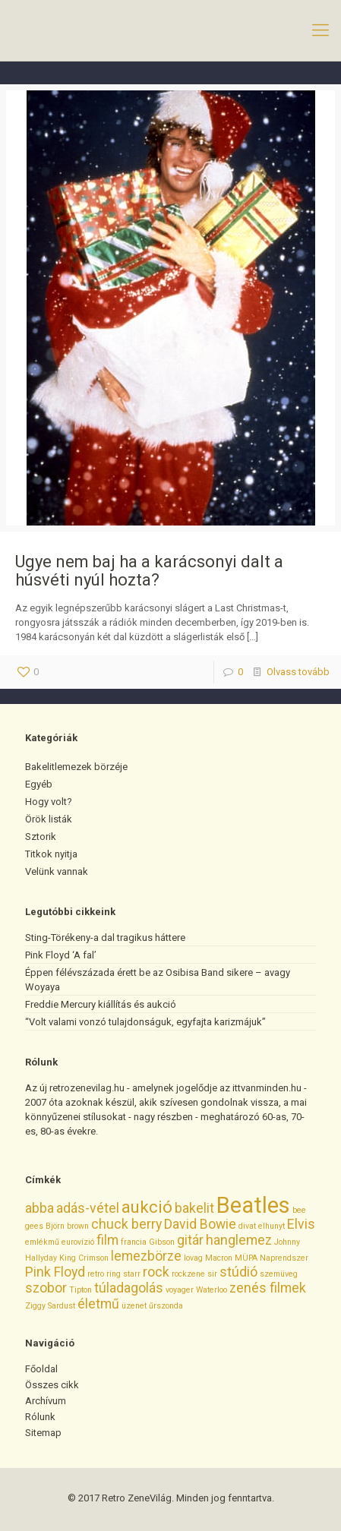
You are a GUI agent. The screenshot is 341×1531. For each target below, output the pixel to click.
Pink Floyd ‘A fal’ (60, 955)
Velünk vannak (56, 871)
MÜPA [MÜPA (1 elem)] (246, 1258)
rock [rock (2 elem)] (156, 1272)
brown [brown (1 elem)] (78, 1226)
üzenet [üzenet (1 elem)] (134, 1306)
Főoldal (41, 1369)
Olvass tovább (298, 671)
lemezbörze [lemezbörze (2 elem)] (146, 1256)
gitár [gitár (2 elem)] (190, 1240)
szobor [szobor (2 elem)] (46, 1288)
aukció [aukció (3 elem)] (147, 1207)
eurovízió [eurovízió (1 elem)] (78, 1242)
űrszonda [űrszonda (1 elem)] (166, 1306)
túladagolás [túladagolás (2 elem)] (128, 1288)
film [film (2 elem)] (107, 1240)
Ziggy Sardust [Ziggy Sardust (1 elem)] (50, 1306)
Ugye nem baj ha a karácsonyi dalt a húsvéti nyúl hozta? (149, 570)
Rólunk (40, 1416)
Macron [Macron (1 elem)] (218, 1258)
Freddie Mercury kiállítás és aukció (100, 1004)
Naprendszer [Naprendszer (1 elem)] (284, 1258)
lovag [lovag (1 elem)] (193, 1258)
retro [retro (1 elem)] (95, 1274)
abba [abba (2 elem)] (39, 1208)
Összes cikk (52, 1385)
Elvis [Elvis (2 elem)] (301, 1224)
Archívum (45, 1400)
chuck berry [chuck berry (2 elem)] (126, 1224)
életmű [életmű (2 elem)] (98, 1304)
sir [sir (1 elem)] (212, 1274)
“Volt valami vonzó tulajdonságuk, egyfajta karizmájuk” (145, 1022)
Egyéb (38, 784)
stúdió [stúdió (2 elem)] (238, 1272)
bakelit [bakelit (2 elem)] (194, 1208)
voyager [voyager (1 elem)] (180, 1290)
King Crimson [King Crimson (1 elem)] (84, 1258)
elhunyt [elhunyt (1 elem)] (271, 1226)
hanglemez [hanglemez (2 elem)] (239, 1240)
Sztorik (40, 836)
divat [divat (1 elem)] (247, 1226)
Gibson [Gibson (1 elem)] (162, 1242)
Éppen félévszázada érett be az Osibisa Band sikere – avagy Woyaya (157, 980)
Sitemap (43, 1432)
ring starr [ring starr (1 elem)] (123, 1274)
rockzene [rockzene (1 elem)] (188, 1274)
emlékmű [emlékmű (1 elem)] (42, 1242)
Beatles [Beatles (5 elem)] (253, 1205)
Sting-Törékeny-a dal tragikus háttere (105, 937)
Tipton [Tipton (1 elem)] (80, 1290)
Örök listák (48, 819)
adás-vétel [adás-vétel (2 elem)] (87, 1208)
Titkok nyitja (51, 854)
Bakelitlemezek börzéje (76, 766)
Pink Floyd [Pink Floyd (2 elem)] (55, 1272)
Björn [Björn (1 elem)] (55, 1226)
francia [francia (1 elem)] (134, 1242)
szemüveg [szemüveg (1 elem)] (279, 1274)
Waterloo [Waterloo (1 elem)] (211, 1290)
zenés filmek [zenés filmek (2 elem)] (267, 1288)
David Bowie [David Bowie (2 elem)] (200, 1224)
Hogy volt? (48, 801)
